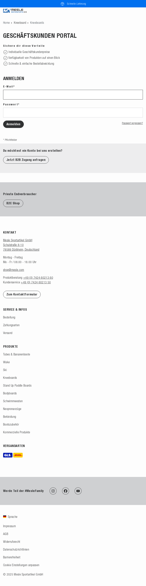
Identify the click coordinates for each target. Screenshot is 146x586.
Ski (5, 370)
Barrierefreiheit (11, 557)
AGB (5, 534)
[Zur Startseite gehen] (6, 22)
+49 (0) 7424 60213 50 (36, 282)
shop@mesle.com (13, 269)
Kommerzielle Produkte (16, 432)
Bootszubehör (11, 424)
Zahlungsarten (11, 325)
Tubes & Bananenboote (16, 354)
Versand (7, 333)
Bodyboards (10, 393)
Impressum (9, 526)
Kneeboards (10, 377)
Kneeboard (20, 22)
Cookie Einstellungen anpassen (21, 565)
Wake (6, 362)
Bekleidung (9, 416)
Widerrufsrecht (11, 541)
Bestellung (9, 317)
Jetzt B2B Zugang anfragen (25, 160)
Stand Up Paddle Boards (17, 385)
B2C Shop (13, 203)
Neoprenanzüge (12, 409)
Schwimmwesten (13, 401)
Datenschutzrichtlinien (16, 549)
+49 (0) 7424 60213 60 (38, 277)
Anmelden (13, 124)
